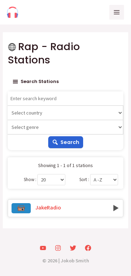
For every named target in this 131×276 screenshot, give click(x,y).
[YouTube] (43, 248)
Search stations (35, 81)
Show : (30, 179)
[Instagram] (58, 248)
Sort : (84, 179)
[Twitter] (73, 248)
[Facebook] (88, 248)
